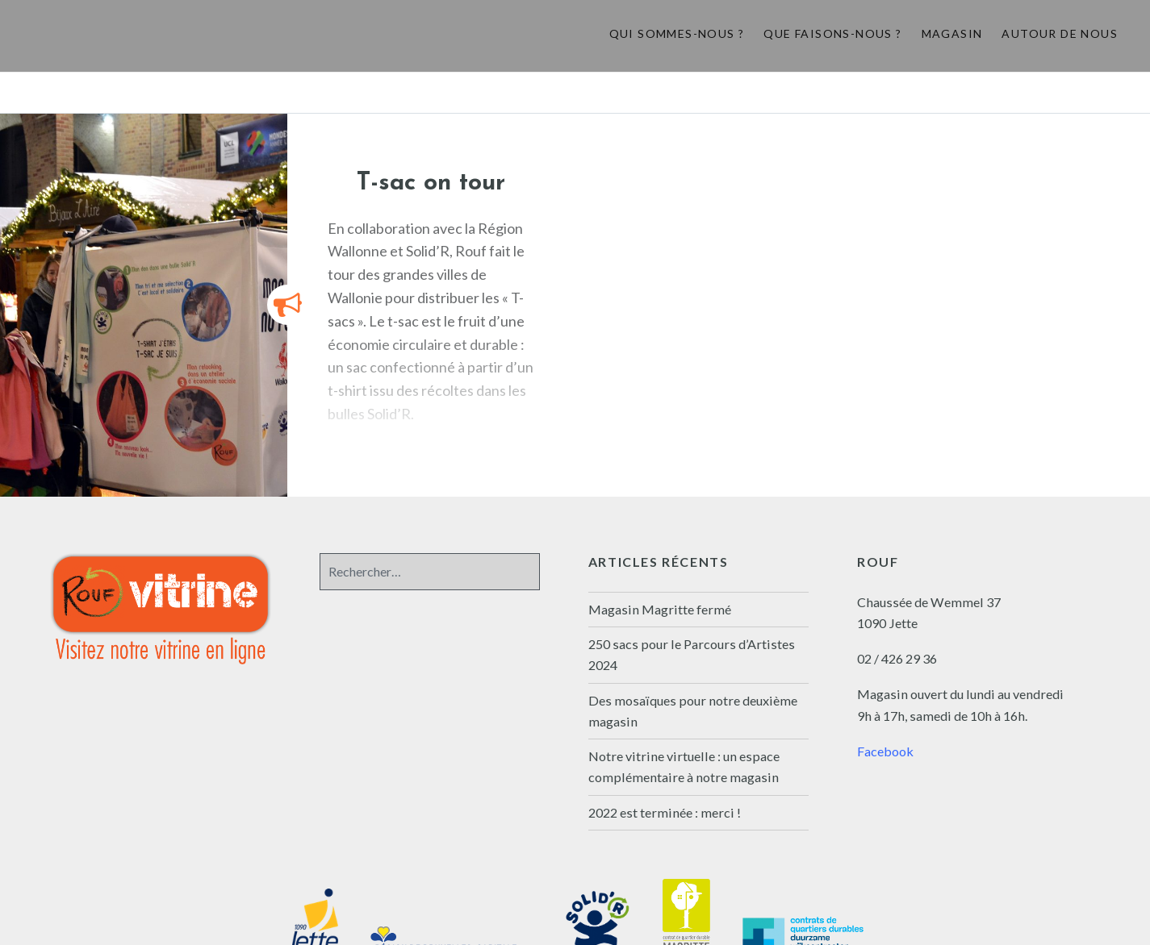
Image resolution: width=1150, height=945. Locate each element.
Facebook (885, 751)
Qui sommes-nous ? (677, 33)
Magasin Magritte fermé (659, 609)
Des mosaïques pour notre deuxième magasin (692, 711)
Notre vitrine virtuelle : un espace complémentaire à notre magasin (684, 766)
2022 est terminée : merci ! (664, 812)
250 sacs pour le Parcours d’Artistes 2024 (691, 654)
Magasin (952, 33)
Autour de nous (1060, 33)
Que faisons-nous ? (832, 33)
